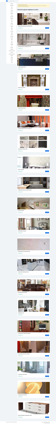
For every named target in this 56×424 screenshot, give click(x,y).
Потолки (12, 31)
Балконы (12, 49)
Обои (11, 39)
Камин (12, 34)
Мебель (12, 23)
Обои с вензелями (21, 169)
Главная (12, 3)
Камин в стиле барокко (21, 87)
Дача (12, 60)
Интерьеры (11, 5)
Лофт (12, 29)
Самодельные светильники (22, 394)
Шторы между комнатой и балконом (24, 353)
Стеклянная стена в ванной (22, 374)
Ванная (12, 26)
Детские (12, 47)
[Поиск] (13, 1)
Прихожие (11, 18)
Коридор (12, 44)
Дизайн (12, 55)
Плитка (12, 10)
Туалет (12, 62)
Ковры (12, 42)
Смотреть (47, 48)
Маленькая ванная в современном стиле (24, 46)
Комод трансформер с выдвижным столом (25, 415)
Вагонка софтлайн (21, 210)
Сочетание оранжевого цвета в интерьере (24, 128)
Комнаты (12, 13)
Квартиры (11, 16)
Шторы (12, 57)
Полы (12, 21)
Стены (12, 8)
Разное (12, 52)
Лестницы (11, 36)
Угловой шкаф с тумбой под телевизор (24, 333)
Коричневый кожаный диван (22, 292)
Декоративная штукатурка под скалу (24, 251)
